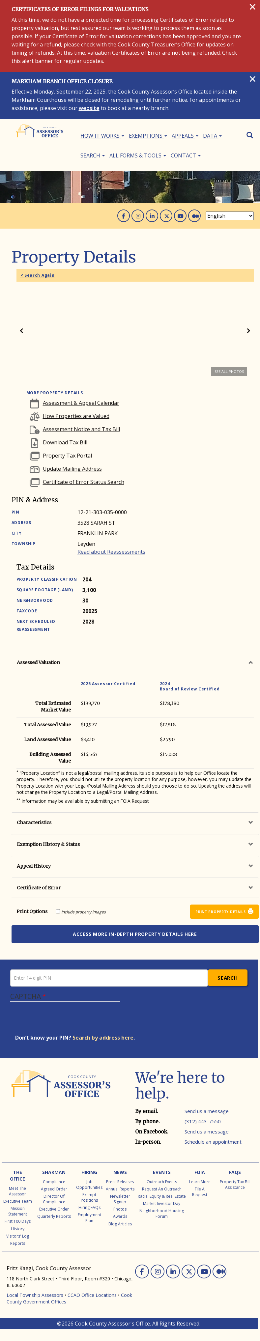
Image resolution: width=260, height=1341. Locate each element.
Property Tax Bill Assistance (235, 1184)
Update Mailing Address (72, 468)
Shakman (54, 1172)
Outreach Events (162, 1182)
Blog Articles (120, 1224)
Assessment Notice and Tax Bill (81, 429)
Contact (186, 155)
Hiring (89, 1172)
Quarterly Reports (54, 1216)
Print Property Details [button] (220, 911)
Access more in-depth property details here (135, 934)
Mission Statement (17, 1211)
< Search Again (37, 275)
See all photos (229, 371)
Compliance (54, 1182)
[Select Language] (230, 215)
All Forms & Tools (137, 155)
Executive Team (17, 1201)
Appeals (185, 135)
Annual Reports (120, 1189)
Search (92, 155)
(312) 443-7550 (203, 1121)
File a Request (199, 1191)
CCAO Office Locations (92, 1295)
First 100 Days (18, 1221)
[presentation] (65, 1021)
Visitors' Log (17, 1236)
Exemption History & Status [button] (48, 844)
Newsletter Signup (120, 1199)
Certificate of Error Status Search (83, 482)
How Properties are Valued (76, 416)
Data (212, 135)
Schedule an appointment (213, 1141)
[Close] (252, 6)
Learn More (200, 1182)
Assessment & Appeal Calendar (81, 402)
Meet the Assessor (17, 1191)
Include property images (83, 912)
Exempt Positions (89, 1197)
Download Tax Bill (65, 442)
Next (249, 332)
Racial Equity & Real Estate (162, 1196)
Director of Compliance (54, 1199)
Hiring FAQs (89, 1207)
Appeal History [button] (34, 866)
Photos (120, 1209)
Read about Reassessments (111, 551)
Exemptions (148, 135)
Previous (21, 332)
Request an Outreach (162, 1189)
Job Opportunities (89, 1184)
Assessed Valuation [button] (38, 662)
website (89, 108)
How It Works (102, 135)
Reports (17, 1243)
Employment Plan (89, 1217)
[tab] (135, 662)
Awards (120, 1216)
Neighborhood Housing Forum (161, 1213)
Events (162, 1172)
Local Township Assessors (35, 1295)
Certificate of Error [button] (39, 888)
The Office (17, 1175)
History (17, 1229)
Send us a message (207, 1111)
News (120, 1172)
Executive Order (54, 1209)
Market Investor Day (161, 1203)
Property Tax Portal (67, 455)
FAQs (235, 1172)
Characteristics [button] (34, 822)
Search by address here (102, 1037)
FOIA (199, 1172)
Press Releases (120, 1182)
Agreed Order (54, 1189)
